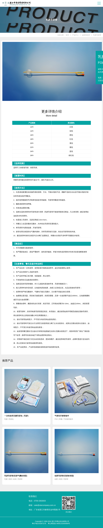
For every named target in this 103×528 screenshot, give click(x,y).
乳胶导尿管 (97, 35)
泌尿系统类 (86, 35)
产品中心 (75, 35)
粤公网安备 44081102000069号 (59, 523)
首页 (67, 35)
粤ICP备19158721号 (39, 523)
